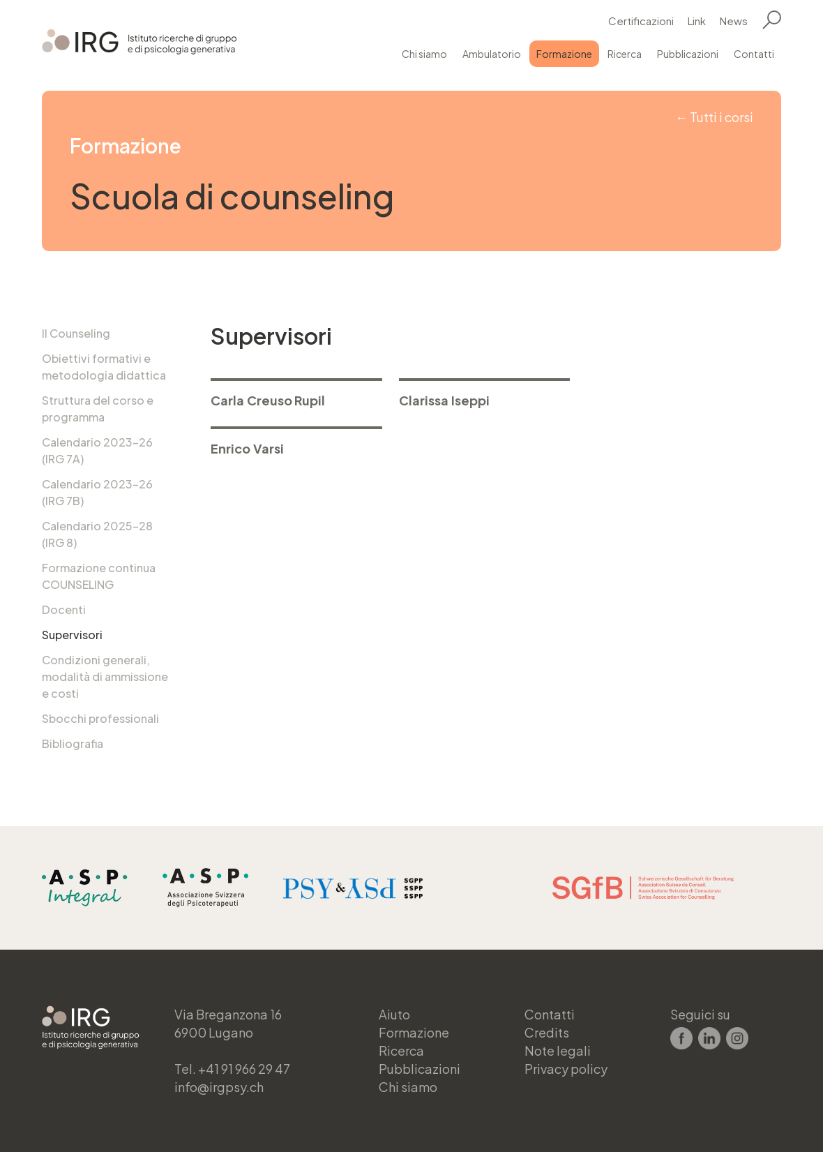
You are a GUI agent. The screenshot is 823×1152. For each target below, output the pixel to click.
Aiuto (394, 1014)
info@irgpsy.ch (219, 1087)
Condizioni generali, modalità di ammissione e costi (105, 676)
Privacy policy (565, 1069)
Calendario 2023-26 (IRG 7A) (97, 450)
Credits (546, 1032)
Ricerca (624, 53)
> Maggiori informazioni (296, 395)
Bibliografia (72, 743)
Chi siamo (424, 53)
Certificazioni (641, 20)
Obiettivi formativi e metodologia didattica (104, 366)
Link (697, 20)
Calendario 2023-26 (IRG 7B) (97, 492)
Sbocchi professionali (100, 718)
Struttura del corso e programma (97, 408)
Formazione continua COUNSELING (99, 576)
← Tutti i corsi (714, 117)
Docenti (64, 609)
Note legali (557, 1050)
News (734, 20)
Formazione (564, 53)
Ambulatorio (491, 53)
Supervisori (72, 634)
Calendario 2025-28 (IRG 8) (97, 534)
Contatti (754, 53)
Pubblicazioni (687, 53)
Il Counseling (76, 333)
